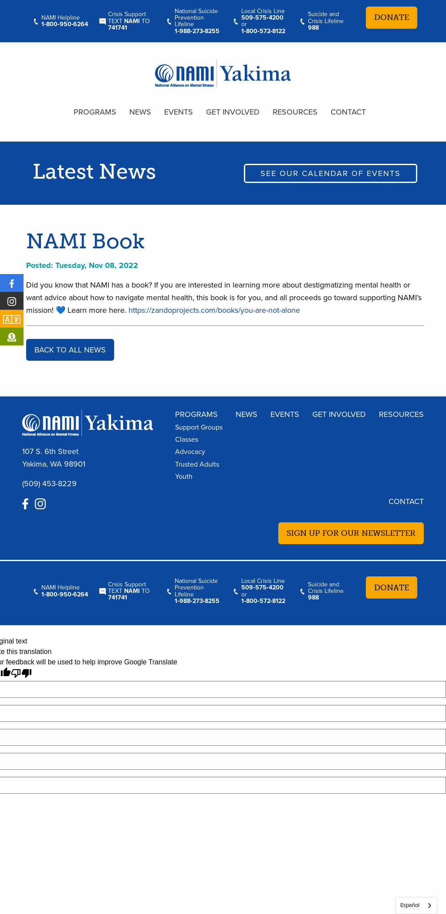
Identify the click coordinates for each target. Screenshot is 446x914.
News (140, 112)
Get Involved (233, 112)
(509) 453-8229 (49, 483)
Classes (186, 439)
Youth (184, 476)
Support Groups (199, 427)
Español (409, 905)
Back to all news (70, 350)
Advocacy (190, 451)
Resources (295, 112)
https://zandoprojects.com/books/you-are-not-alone (214, 310)
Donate (391, 17)
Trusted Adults (197, 464)
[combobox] (416, 905)
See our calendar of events (330, 173)
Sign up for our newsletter (351, 533)
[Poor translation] (21, 673)
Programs (95, 112)
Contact (348, 112)
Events (178, 112)
